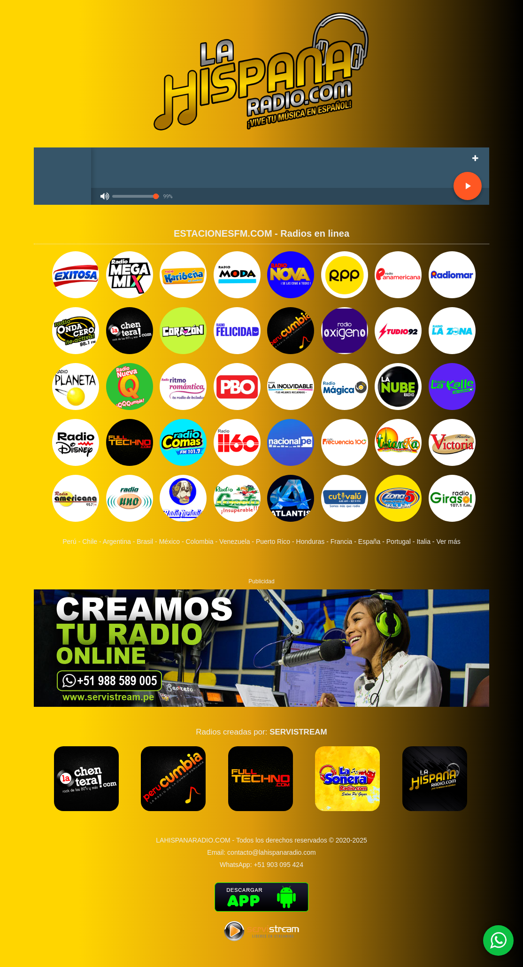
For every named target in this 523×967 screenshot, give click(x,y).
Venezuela (234, 541)
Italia (423, 541)
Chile (89, 541)
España (369, 541)
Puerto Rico (273, 541)
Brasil (145, 541)
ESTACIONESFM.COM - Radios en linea (261, 233)
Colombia (199, 541)
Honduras (310, 541)
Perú (69, 541)
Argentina (117, 541)
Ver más (448, 541)
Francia (342, 541)
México (169, 541)
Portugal (398, 541)
